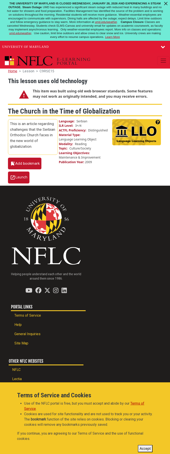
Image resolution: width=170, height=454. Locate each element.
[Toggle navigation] (163, 60)
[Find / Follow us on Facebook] (38, 290)
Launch (21, 177)
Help (18, 325)
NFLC (16, 370)
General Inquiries (27, 334)
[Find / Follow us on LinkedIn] (64, 290)
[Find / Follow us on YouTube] (28, 290)
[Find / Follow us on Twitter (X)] (47, 290)
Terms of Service (27, 315)
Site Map (21, 343)
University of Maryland (25, 47)
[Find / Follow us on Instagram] (55, 290)
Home (12, 71)
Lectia (17, 379)
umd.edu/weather (106, 22)
